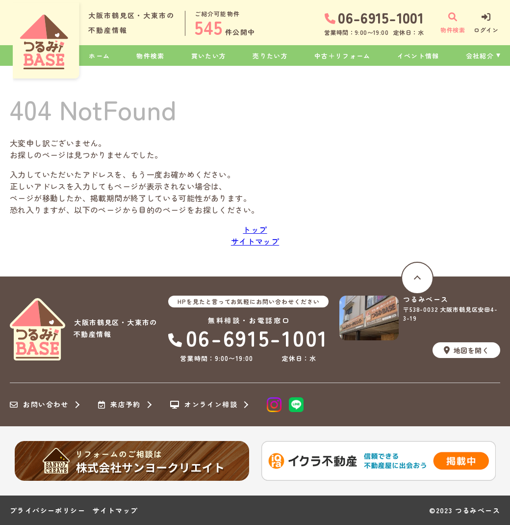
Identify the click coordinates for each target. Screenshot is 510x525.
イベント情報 (418, 55)
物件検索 (150, 55)
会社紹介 (480, 55)
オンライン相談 (203, 405)
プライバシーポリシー (47, 510)
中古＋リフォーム (342, 55)
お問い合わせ (39, 405)
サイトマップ (255, 241)
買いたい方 (209, 55)
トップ (255, 229)
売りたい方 (270, 55)
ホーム (99, 55)
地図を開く (466, 350)
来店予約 (119, 405)
